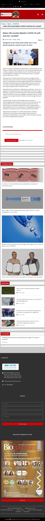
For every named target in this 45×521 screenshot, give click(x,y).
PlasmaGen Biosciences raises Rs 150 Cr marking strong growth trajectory (28, 322)
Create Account (29, 140)
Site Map (18, 511)
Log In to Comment (11, 140)
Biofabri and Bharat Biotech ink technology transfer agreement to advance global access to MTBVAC (22, 245)
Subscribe (2, 6)
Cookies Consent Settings (34, 510)
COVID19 (16, 24)
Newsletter (25, 4)
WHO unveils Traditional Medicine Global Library (28, 289)
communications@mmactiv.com (12, 381)
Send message (22, 424)
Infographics (31, 4)
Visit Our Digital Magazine (14, 508)
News (9, 24)
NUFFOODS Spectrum (7, 510)
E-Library (10, 4)
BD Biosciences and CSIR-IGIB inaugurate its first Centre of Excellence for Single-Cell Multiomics (29, 311)
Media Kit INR (38, 4)
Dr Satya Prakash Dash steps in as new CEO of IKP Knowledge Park (29, 300)
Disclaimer (26, 511)
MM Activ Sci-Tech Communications (22, 519)
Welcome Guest (3, 4)
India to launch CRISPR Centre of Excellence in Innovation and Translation (22, 277)
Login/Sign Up (8, 6)
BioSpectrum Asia (30, 508)
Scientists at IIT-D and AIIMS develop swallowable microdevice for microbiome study (20, 184)
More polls (4, 342)
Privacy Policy (20, 510)
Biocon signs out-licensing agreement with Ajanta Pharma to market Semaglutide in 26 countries (20, 211)
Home (4, 24)
